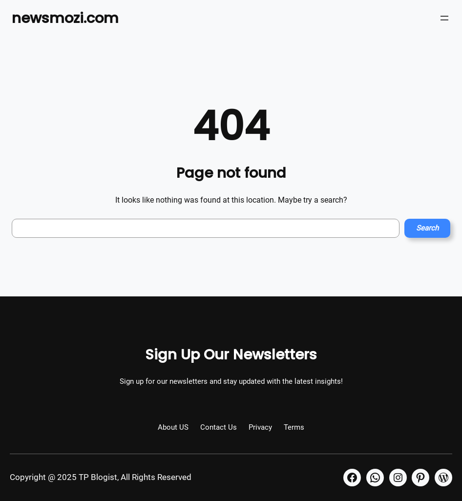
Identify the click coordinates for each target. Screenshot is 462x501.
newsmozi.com (65, 18)
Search (427, 228)
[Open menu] (444, 18)
